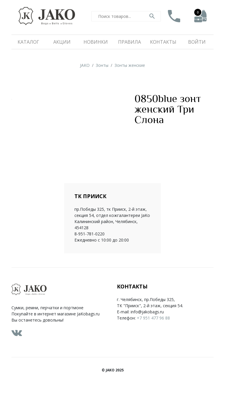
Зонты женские (130, 65)
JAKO (85, 65)
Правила (129, 42)
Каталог (28, 42)
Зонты (102, 65)
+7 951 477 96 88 (153, 318)
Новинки (95, 42)
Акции (62, 42)
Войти (197, 42)
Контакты (163, 42)
